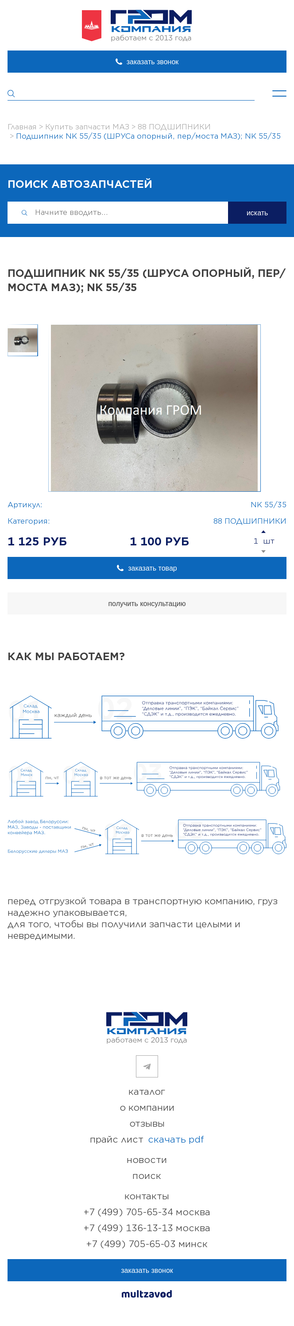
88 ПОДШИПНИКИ (249, 521)
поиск (146, 1176)
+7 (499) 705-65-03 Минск (147, 1244)
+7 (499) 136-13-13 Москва (147, 1228)
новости (147, 1160)
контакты (146, 1196)
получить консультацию (147, 603)
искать (257, 213)
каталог (146, 1091)
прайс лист (147, 1140)
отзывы (147, 1123)
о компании (147, 1107)
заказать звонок (153, 62)
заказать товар (152, 568)
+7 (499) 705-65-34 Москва (147, 1212)
